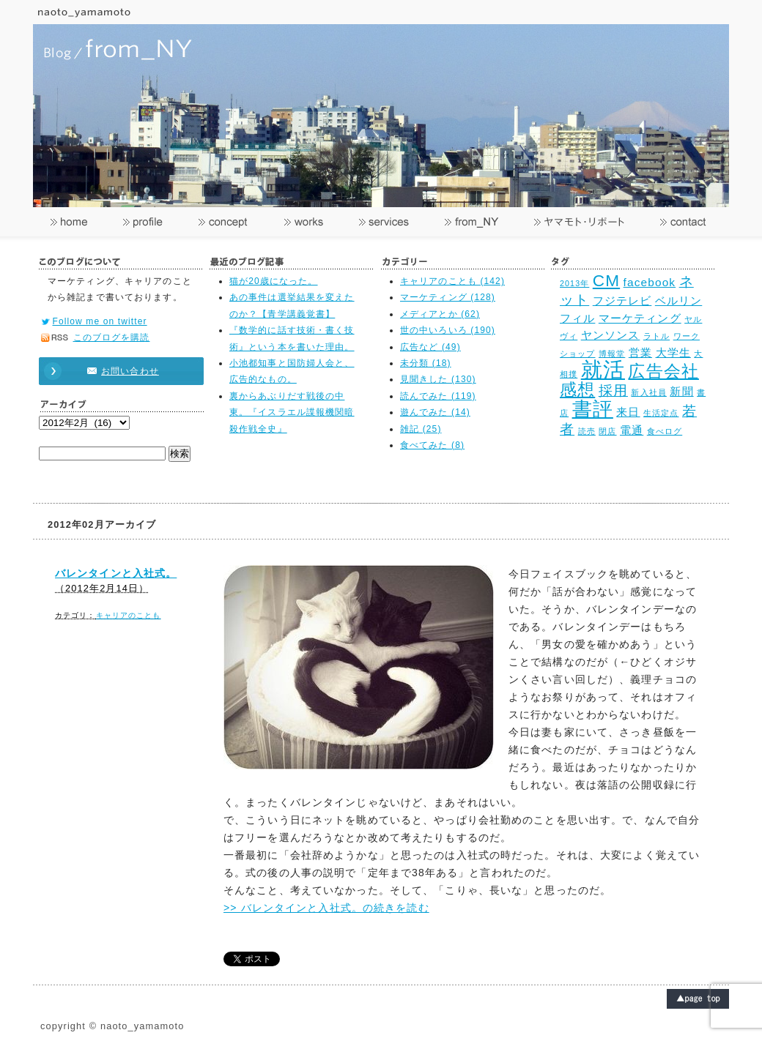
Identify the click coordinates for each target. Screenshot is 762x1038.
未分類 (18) (425, 363)
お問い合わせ (114, 371)
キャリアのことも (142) (452, 281)
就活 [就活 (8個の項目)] (603, 369)
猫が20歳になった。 (273, 281)
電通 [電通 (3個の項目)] (631, 430)
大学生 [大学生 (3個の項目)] (673, 352)
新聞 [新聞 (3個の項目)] (681, 391)
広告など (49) (430, 347)
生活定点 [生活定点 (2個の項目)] (660, 412)
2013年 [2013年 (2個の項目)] (574, 283)
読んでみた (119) (438, 396)
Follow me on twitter (100, 321)
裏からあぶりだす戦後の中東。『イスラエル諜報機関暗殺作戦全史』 (292, 412)
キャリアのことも (128, 615)
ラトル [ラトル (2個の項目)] (656, 336)
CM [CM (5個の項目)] (606, 281)
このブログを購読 (111, 337)
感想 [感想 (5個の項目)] (577, 390)
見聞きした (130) (438, 379)
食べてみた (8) (432, 445)
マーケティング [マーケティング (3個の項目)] (640, 318)
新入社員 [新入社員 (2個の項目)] (648, 392)
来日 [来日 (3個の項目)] (628, 412)
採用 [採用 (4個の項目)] (613, 390)
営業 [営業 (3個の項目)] (640, 352)
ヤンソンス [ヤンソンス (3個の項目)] (610, 335)
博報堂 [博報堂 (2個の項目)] (612, 353)
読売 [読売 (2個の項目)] (587, 431)
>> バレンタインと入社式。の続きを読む (326, 908)
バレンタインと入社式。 (116, 573)
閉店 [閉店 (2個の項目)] (607, 431)
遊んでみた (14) (435, 412)
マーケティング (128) (447, 297)
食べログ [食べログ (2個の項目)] (664, 431)
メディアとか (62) (440, 314)
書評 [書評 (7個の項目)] (592, 408)
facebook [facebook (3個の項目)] (650, 282)
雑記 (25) (421, 429)
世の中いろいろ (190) (447, 330)
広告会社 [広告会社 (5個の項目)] (663, 371)
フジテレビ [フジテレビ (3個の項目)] (622, 300)
